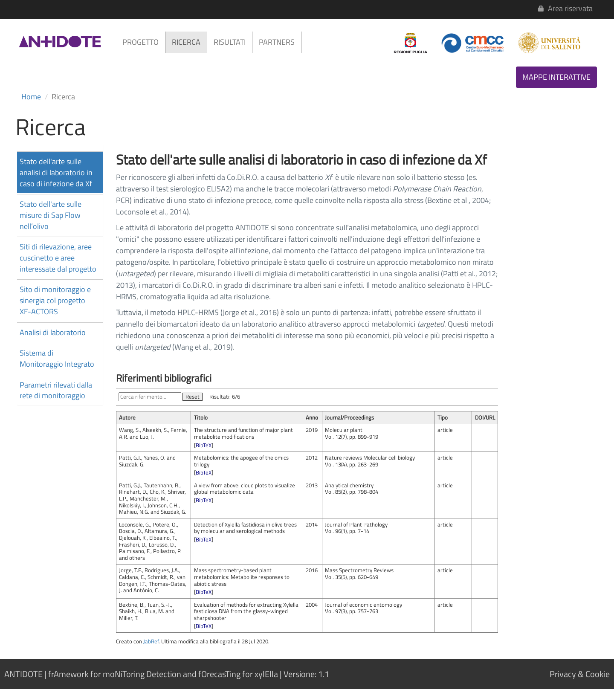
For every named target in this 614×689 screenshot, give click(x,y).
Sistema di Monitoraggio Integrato (57, 358)
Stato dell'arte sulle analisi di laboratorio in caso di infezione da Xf (56, 172)
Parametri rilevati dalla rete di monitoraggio (56, 390)
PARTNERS (277, 42)
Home (31, 96)
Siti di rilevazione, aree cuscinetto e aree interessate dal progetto (58, 257)
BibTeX (203, 445)
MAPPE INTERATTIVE (556, 77)
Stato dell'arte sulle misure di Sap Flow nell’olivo (50, 215)
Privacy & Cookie (580, 673)
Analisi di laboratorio (53, 332)
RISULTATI (230, 42)
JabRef (151, 641)
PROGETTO (140, 42)
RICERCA (186, 42)
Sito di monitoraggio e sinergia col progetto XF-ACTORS (55, 300)
